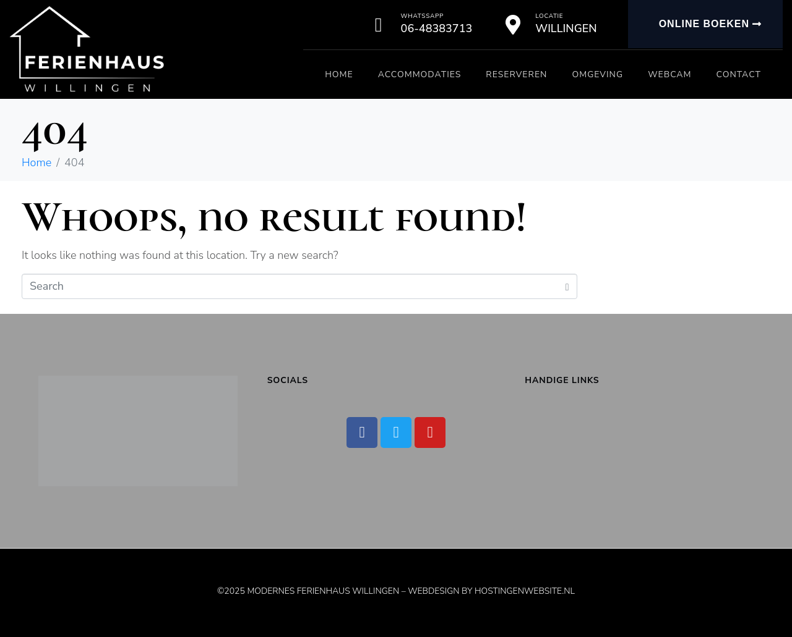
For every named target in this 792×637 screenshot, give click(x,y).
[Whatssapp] (379, 25)
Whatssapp (422, 16)
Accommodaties (420, 74)
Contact (739, 74)
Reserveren (516, 74)
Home (339, 74)
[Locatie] (513, 25)
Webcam (669, 74)
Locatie (549, 16)
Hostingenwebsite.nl (525, 591)
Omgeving (597, 74)
